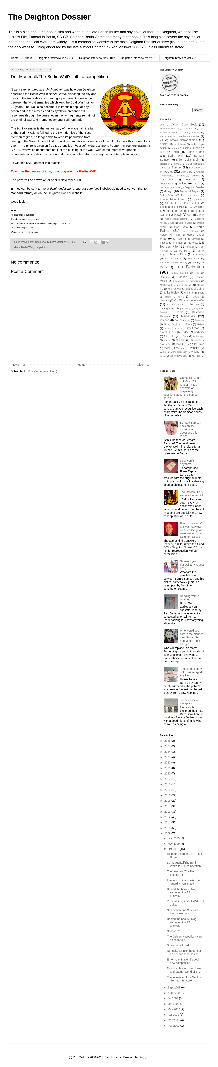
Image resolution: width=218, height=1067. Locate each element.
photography (167, 308)
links (197, 273)
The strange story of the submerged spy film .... (191, 672)
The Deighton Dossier (49, 16)
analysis (196, 132)
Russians (199, 320)
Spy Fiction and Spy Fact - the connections (183, 912)
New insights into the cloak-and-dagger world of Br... (184, 970)
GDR (189, 215)
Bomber (177, 167)
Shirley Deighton (172, 324)
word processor (179, 352)
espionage (166, 206)
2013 (167, 811)
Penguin (194, 304)
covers (196, 183)
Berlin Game (195, 151)
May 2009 (174, 1009)
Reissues (188, 316)
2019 (167, 778)
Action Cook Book (184, 124)
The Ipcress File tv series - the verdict (191, 493)
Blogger (143, 1057)
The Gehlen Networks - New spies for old (184, 938)
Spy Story (181, 331)
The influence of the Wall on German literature (184, 979)
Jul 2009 (173, 998)
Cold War (167, 179)
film (191, 207)
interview (192, 242)
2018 (167, 784)
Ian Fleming (179, 238)
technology (198, 336)
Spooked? (173, 931)
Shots (188, 324)
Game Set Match (171, 214)
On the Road (175, 304)
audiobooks (180, 144)
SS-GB (169, 336)
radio (180, 312)
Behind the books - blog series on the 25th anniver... (181, 893)
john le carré (173, 258)
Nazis (168, 297)
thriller (167, 340)
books (168, 171)
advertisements (167, 128)
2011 (167, 822)
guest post (181, 226)
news (180, 296)
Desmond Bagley (190, 191)
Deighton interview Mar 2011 (139, 58)
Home (14, 58)
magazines (178, 281)
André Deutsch (167, 136)
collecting (190, 179)
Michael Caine (195, 288)
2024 (167, 751)
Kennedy (164, 262)
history (163, 234)
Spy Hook (165, 332)
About (28, 58)
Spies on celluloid (178, 945)
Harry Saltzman (190, 231)
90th (162, 124)
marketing (195, 281)
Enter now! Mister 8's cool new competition (183, 961)
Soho (166, 328)
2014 (167, 806)
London (182, 277)
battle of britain (191, 148)
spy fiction (193, 328)
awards (175, 148)
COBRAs (195, 175)
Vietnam (180, 348)
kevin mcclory (180, 262)
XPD (162, 355)
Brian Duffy (186, 172)
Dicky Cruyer (167, 195)
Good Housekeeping (176, 219)
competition (41, 247)
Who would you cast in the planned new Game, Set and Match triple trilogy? (192, 637)
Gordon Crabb (185, 223)
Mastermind (166, 285)
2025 (167, 746)
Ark (161, 140)
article (163, 144)
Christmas (179, 175)
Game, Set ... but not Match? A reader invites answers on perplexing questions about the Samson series (182, 388)
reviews (164, 320)
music (200, 292)
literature (165, 277)
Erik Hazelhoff (191, 203)
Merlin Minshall (184, 285)
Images (164, 242)
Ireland (190, 247)
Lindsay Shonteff (179, 273)
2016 (167, 795)
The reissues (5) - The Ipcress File (180, 873)
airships (188, 128)
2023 (167, 757)
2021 (167, 768)
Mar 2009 (174, 1020)
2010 (167, 828)
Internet (177, 242)
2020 (167, 773)
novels (195, 296)
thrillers (180, 340)
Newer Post (19, 364)
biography (165, 164)
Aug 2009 (174, 992)
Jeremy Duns (178, 254)
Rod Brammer (182, 320)
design (168, 191)
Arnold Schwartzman (183, 140)
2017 (167, 789)
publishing (185, 308)
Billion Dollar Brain (188, 159)
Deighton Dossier (59, 193)
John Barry (198, 254)
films (201, 206)
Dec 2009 (174, 838)
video (167, 348)
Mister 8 (188, 292)
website (194, 347)
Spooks (178, 328)
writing (195, 351)
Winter (163, 352)
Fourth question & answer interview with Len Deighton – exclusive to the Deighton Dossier (191, 530)
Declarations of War (170, 187)
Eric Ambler (171, 203)
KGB (194, 262)
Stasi (185, 336)
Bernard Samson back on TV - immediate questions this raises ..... (190, 429)
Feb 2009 (174, 1025)
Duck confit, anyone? (187, 462)
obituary (164, 300)
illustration (195, 239)
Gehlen (200, 215)
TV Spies (199, 344)
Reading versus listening (189, 597)
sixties (200, 324)
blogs (189, 163)
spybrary (199, 332)
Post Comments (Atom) (42, 371)
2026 (167, 740)
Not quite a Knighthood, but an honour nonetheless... (184, 952)
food (168, 210)
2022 (167, 762)
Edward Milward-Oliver (173, 199)
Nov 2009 (174, 843)
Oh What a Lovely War (189, 300)
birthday (178, 164)
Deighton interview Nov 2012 (97, 58)
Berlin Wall (27, 247)
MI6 (179, 289)
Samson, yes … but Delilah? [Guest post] (192, 565)
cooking (182, 183)
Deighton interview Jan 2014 (55, 58)
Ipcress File (169, 246)
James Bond (182, 250)
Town (178, 344)
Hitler (177, 235)
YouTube (195, 356)
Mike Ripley (171, 292)
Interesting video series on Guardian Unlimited (183, 882)
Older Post (143, 364)
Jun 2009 (174, 1003)
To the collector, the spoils (189, 702)
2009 (167, 833)
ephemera (198, 199)
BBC (162, 152)
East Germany (190, 195)
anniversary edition (189, 136)
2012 (167, 817)
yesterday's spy (178, 355)
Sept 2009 (174, 987)
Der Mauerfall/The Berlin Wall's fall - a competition (184, 864)
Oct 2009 (174, 849)
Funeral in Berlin (188, 210)
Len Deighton (190, 266)
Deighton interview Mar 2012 (180, 58)
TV (187, 344)
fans (181, 207)
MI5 (170, 289)
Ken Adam (193, 258)
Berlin (175, 151)
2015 (167, 800)
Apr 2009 (174, 1014)
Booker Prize (196, 167)
